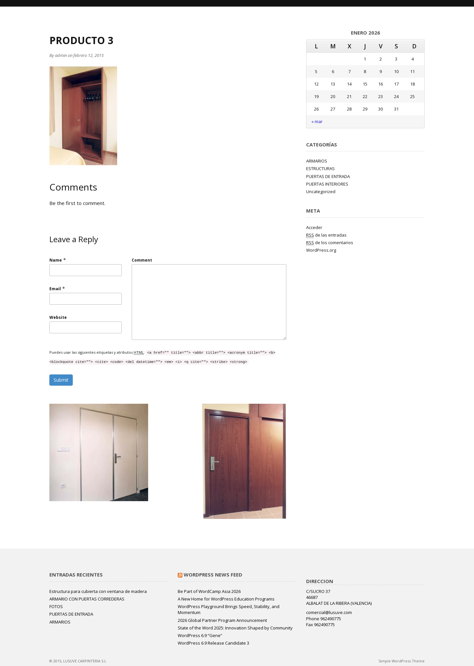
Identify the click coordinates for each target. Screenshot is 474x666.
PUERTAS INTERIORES (327, 184)
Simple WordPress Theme (402, 660)
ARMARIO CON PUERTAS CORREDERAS (86, 599)
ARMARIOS (316, 161)
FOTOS (56, 606)
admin (61, 55)
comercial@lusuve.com (329, 612)
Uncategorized (320, 191)
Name (55, 260)
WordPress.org (321, 250)
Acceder (314, 227)
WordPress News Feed (213, 574)
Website (58, 317)
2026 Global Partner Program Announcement (222, 620)
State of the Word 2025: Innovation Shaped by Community (235, 628)
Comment (142, 260)
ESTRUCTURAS (320, 168)
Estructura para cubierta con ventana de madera (98, 591)
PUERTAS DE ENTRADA (328, 176)
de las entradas (326, 235)
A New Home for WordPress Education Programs (226, 599)
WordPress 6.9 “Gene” (200, 635)
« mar (317, 121)
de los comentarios (329, 243)
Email (55, 289)
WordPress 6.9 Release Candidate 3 (213, 643)
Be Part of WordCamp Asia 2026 (209, 591)
